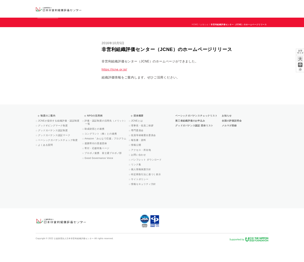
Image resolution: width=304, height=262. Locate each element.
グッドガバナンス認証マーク (54, 153)
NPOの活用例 (200, 8)
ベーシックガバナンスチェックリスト (139, 8)
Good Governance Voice (99, 175)
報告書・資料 (139, 157)
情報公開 (136, 162)
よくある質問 (46, 162)
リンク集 (136, 182)
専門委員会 (137, 148)
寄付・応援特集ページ (97, 166)
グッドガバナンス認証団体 (104, 8)
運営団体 (239, 5)
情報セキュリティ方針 (144, 201)
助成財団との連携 (94, 146)
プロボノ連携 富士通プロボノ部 (103, 170)
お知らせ (228, 5)
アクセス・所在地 (141, 167)
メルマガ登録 (229, 143)
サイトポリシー (140, 197)
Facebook (223, 11)
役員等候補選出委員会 (144, 153)
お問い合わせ (253, 5)
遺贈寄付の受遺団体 (96, 161)
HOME (195, 42)
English (264, 5)
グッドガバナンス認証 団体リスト (194, 143)
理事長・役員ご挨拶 (142, 143)
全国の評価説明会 (232, 138)
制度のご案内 (172, 8)
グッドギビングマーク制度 (53, 143)
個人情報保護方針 (141, 187)
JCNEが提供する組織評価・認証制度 (59, 138)
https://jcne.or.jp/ (114, 87)
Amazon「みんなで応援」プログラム (105, 156)
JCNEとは (137, 138)
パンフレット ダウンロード (147, 177)
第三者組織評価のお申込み (190, 138)
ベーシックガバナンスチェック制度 (58, 157)
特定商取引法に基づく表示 (146, 192)
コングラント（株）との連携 (101, 151)
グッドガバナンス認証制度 (53, 148)
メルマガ (233, 11)
